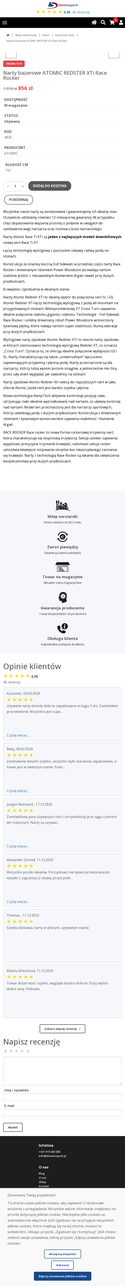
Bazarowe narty (64, 35)
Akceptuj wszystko (62, 1254)
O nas (42, 1178)
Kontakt (44, 1186)
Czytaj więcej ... (18, 735)
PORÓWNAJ (18, 199)
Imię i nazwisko (16, 1090)
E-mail (9, 1105)
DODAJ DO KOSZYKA (49, 185)
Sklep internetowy (26, 35)
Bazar (46, 35)
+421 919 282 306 (49, 1152)
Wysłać (13, 1127)
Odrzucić (62, 1265)
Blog (42, 1173)
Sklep (42, 1182)
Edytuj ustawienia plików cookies (63, 1276)
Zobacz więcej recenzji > (62, 1029)
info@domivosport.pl (52, 1156)
